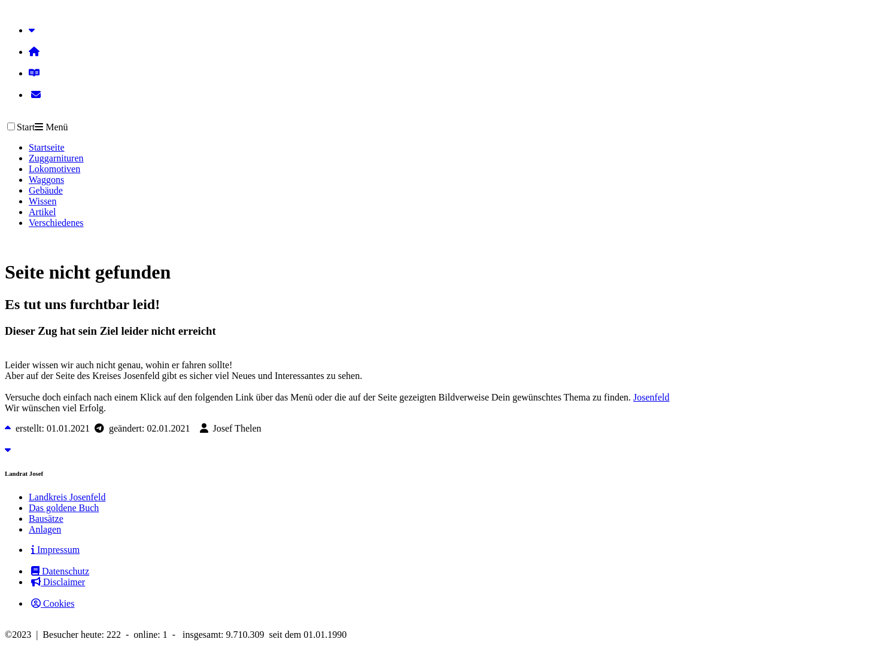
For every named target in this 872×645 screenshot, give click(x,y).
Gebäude (46, 190)
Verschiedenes (56, 223)
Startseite (47, 147)
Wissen (42, 201)
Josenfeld (651, 397)
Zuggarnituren (56, 158)
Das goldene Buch (64, 508)
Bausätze (46, 518)
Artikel (42, 212)
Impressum (55, 550)
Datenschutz (60, 571)
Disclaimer (58, 582)
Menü (51, 127)
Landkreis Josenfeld (67, 497)
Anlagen (45, 529)
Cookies (52, 603)
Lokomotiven (54, 169)
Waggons (46, 180)
